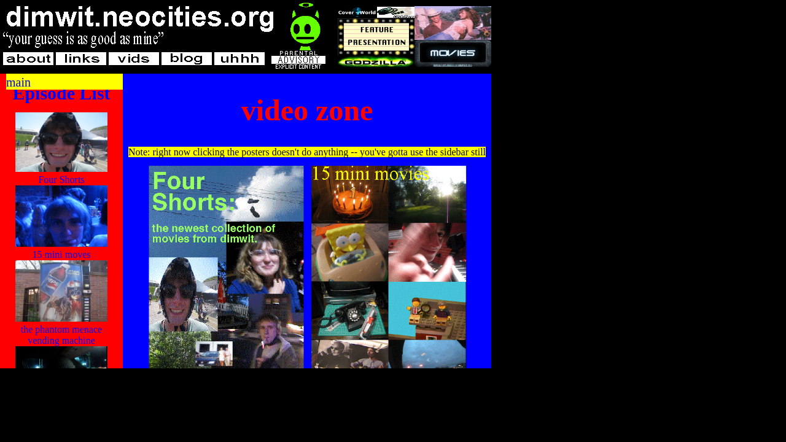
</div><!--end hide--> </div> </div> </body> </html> (307, 221)
